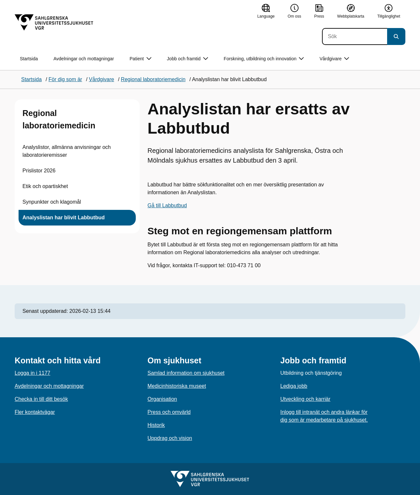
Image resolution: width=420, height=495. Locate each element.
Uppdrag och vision (169, 438)
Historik (156, 425)
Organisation (162, 399)
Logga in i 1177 (32, 373)
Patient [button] (140, 58)
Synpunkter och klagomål (51, 202)
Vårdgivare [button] (334, 58)
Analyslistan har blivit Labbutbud (63, 217)
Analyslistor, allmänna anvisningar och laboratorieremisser (66, 151)
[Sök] (354, 36)
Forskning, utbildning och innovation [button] (264, 58)
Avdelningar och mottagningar (83, 58)
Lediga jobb (293, 386)
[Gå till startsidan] (54, 22)
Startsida (29, 58)
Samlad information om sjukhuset (186, 373)
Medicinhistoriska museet (176, 386)
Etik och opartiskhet (45, 186)
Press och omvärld (169, 412)
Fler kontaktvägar (35, 412)
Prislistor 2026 (38, 170)
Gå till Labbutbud (167, 205)
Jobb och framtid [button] (187, 58)
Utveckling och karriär (305, 399)
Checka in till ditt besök (41, 399)
